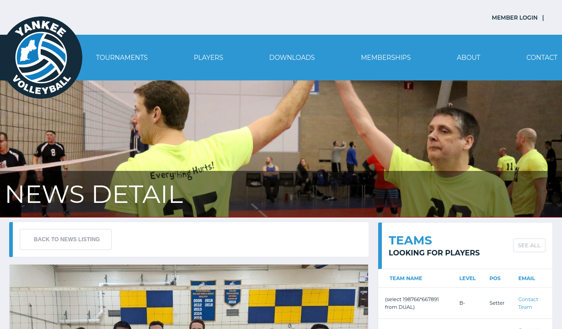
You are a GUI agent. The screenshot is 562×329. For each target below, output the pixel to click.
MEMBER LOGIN (515, 17)
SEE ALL (529, 245)
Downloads (292, 57)
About (468, 57)
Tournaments (122, 57)
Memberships (386, 57)
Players (208, 57)
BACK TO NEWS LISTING (67, 239)
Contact (541, 57)
